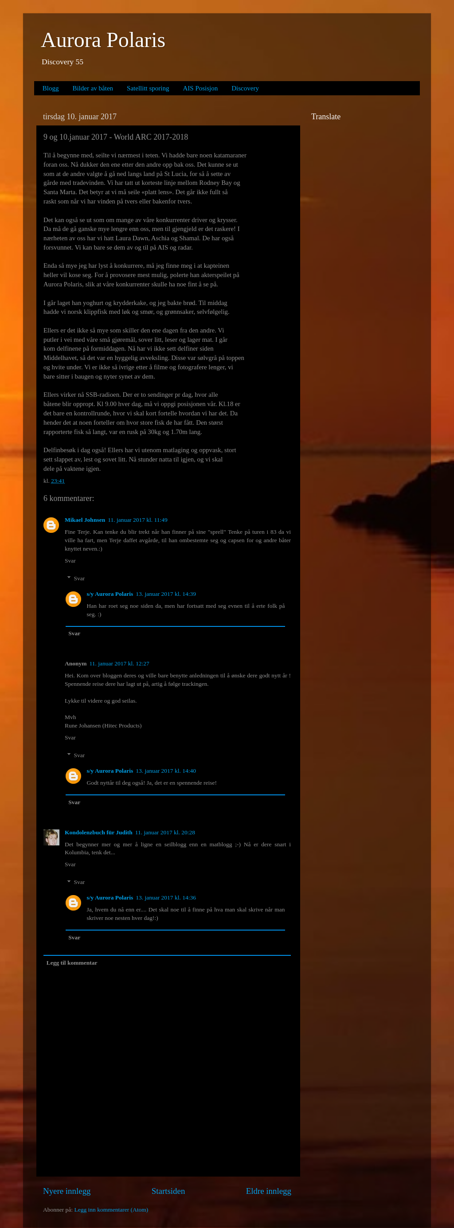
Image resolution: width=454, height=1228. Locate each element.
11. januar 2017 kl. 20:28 (165, 832)
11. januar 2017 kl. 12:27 (119, 663)
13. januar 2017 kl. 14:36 (166, 897)
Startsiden (168, 1191)
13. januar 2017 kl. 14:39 (166, 594)
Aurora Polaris (103, 39)
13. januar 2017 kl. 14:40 (166, 770)
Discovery (245, 88)
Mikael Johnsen (85, 519)
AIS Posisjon (200, 88)
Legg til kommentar (72, 962)
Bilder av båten (92, 88)
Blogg (51, 88)
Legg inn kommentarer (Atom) (111, 1209)
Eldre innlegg (268, 1191)
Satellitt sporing (148, 88)
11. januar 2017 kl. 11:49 (138, 519)
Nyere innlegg (67, 1191)
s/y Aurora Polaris (110, 594)
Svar (70, 560)
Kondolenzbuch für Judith (99, 832)
